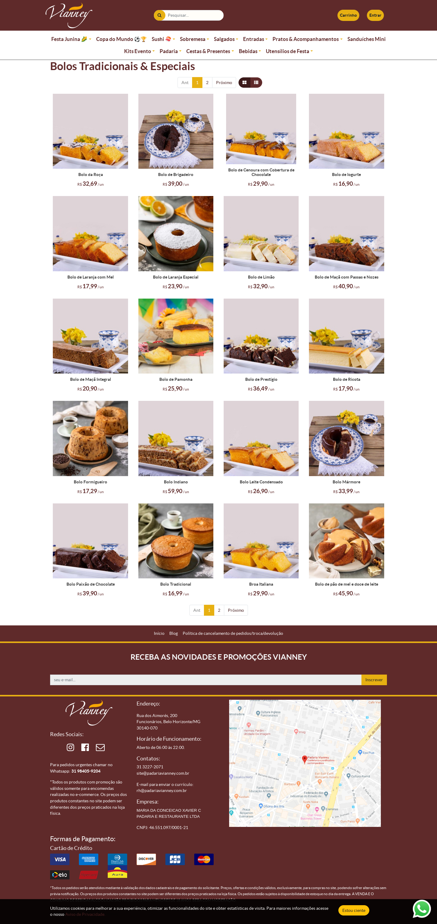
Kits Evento (137, 51)
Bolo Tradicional (175, 584)
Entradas (253, 39)
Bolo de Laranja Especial (175, 277)
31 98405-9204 (85, 771)
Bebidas (248, 51)
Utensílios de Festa (287, 51)
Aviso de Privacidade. (85, 914)
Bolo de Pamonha (175, 379)
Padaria (169, 51)
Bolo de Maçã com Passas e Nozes (346, 277)
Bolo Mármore (346, 481)
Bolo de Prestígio (261, 379)
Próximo (224, 82)
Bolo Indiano (176, 481)
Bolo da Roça (90, 174)
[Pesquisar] (159, 15)
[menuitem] (159, 633)
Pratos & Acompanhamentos (306, 39)
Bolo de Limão (261, 277)
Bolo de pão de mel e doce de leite (346, 584)
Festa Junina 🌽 (69, 39)
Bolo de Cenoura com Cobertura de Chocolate (261, 172)
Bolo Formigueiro (90, 481)
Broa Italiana (261, 584)
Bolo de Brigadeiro (175, 174)
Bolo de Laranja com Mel (90, 277)
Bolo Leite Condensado (261, 481)
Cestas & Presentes (208, 51)
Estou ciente (353, 910)
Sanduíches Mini (366, 39)
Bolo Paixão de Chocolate (90, 584)
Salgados (224, 39)
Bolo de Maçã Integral (90, 379)
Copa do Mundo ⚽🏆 (121, 39)
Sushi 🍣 (161, 39)
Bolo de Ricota (346, 379)
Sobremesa (192, 39)
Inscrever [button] (374, 679)
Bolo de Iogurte (346, 174)
